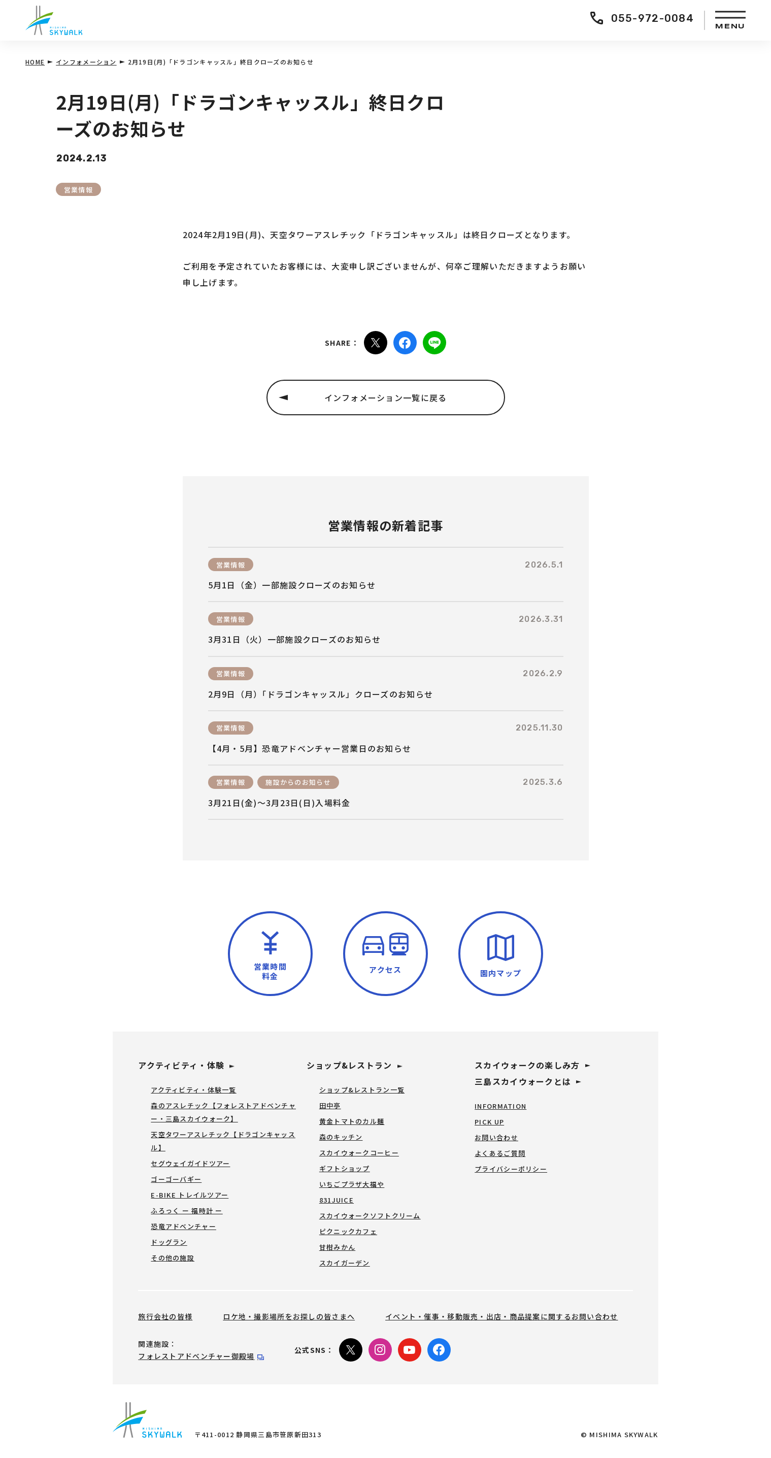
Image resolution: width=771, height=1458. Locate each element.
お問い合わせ (496, 1137)
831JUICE (336, 1200)
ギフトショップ (344, 1168)
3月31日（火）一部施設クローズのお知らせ (294, 639)
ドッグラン (169, 1242)
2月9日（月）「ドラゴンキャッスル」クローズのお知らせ (320, 694)
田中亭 (330, 1105)
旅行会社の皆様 (165, 1316)
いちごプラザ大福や (352, 1184)
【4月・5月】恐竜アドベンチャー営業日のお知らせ (310, 748)
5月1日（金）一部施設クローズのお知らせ (292, 585)
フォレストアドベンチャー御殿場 (196, 1356)
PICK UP (489, 1121)
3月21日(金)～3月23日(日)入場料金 (279, 803)
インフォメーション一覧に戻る (385, 397)
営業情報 (78, 189)
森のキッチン (341, 1137)
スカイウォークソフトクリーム (370, 1215)
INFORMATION (500, 1106)
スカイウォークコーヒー (359, 1152)
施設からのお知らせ (298, 782)
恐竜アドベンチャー (183, 1226)
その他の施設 (172, 1258)
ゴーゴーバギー (176, 1179)
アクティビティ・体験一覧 (193, 1090)
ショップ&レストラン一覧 (362, 1090)
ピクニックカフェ (348, 1231)
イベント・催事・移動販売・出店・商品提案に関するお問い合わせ (501, 1316)
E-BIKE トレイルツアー (189, 1195)
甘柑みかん (337, 1247)
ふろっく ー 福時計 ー (186, 1210)
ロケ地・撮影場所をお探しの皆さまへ (289, 1316)
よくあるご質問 (500, 1153)
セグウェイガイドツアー (190, 1163)
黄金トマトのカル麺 (352, 1121)
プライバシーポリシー (511, 1169)
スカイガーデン (344, 1263)
